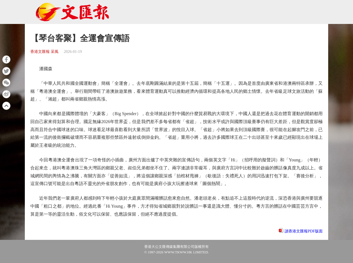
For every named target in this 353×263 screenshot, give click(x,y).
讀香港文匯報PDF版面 (304, 231)
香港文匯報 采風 (44, 52)
